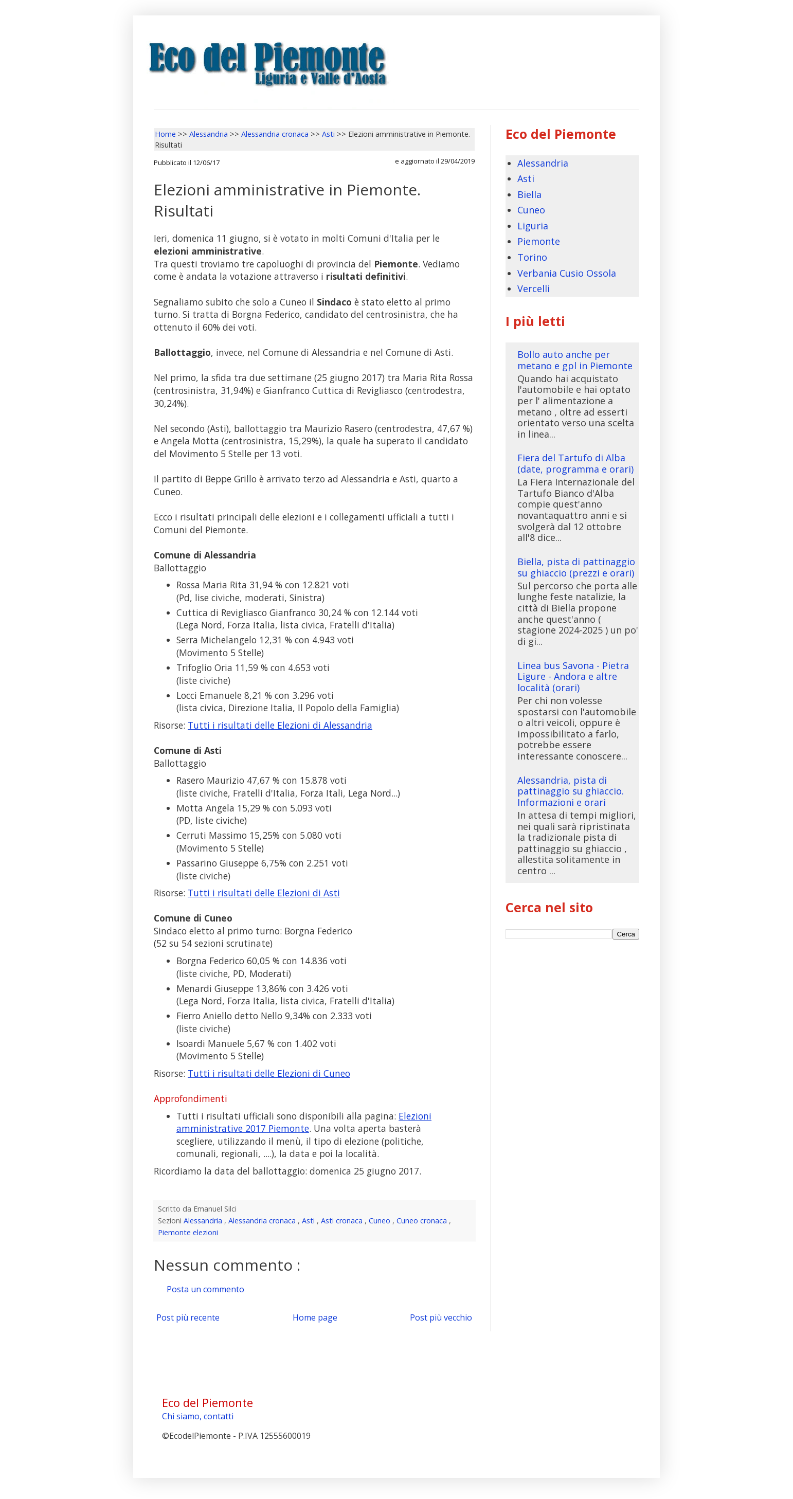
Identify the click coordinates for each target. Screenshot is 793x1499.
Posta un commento (205, 1289)
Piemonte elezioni (188, 1232)
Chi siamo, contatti (197, 1416)
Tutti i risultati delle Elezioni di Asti (264, 893)
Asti (309, 1220)
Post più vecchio (441, 1317)
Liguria (532, 226)
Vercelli (533, 288)
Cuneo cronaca (422, 1220)
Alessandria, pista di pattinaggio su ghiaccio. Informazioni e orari (570, 791)
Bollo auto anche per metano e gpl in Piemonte (575, 360)
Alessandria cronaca (263, 1220)
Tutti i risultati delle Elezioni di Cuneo (269, 1073)
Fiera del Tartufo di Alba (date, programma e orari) (575, 463)
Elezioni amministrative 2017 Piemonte (303, 1122)
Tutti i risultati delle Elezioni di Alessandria (280, 725)
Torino (532, 257)
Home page (315, 1317)
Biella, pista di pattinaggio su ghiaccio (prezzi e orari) (576, 567)
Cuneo (380, 1220)
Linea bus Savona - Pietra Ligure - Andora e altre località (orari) (573, 676)
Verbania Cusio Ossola (566, 273)
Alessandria (204, 1220)
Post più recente (188, 1317)
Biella (529, 194)
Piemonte (538, 241)
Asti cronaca (343, 1220)
